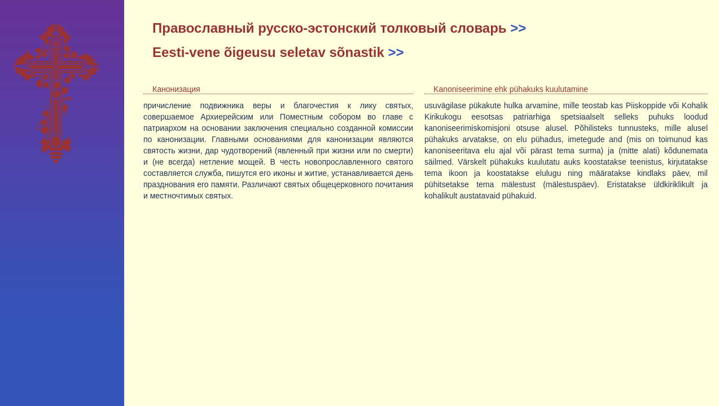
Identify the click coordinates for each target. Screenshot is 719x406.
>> (518, 28)
